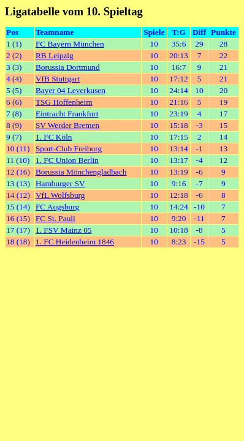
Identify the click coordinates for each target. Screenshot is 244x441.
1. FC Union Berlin (67, 160)
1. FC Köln (54, 136)
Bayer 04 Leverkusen (70, 90)
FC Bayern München (70, 43)
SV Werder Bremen (67, 125)
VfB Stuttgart (58, 78)
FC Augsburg (57, 206)
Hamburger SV (60, 183)
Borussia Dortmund (68, 67)
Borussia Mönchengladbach (81, 171)
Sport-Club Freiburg (69, 148)
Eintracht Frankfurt (67, 113)
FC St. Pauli (55, 218)
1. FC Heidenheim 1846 (75, 241)
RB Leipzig (55, 55)
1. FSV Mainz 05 (64, 230)
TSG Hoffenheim (64, 102)
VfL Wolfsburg (60, 195)
